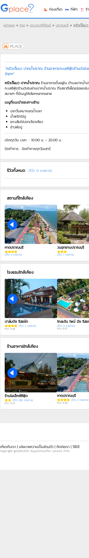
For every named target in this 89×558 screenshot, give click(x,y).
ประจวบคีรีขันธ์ (40, 25)
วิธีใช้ (75, 446)
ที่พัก (71, 9)
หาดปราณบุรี (14, 247)
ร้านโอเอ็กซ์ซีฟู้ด (16, 396)
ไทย (22, 25)
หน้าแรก (9, 25)
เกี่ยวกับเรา (8, 446)
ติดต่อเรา (63, 446)
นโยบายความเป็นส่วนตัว (36, 446)
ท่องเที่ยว (52, 9)
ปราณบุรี (62, 25)
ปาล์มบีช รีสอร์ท (16, 321)
